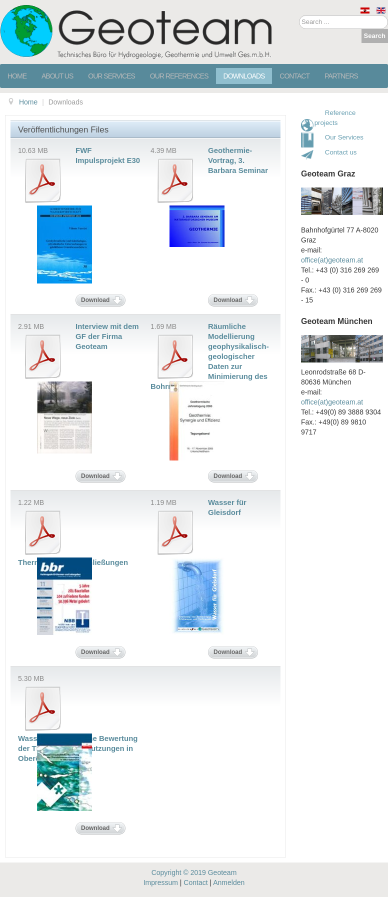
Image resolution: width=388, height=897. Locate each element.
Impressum (161, 882)
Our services (111, 76)
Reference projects (335, 117)
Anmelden (228, 882)
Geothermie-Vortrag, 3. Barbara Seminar (238, 160)
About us (57, 76)
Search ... (299, 15)
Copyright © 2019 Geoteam (194, 872)
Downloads (244, 76)
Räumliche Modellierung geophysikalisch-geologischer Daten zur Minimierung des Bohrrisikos (209, 356)
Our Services (344, 137)
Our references (179, 76)
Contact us (338, 152)
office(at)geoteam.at (332, 260)
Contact (295, 76)
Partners (341, 76)
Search (375, 36)
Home (17, 76)
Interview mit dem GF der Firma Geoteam (107, 336)
